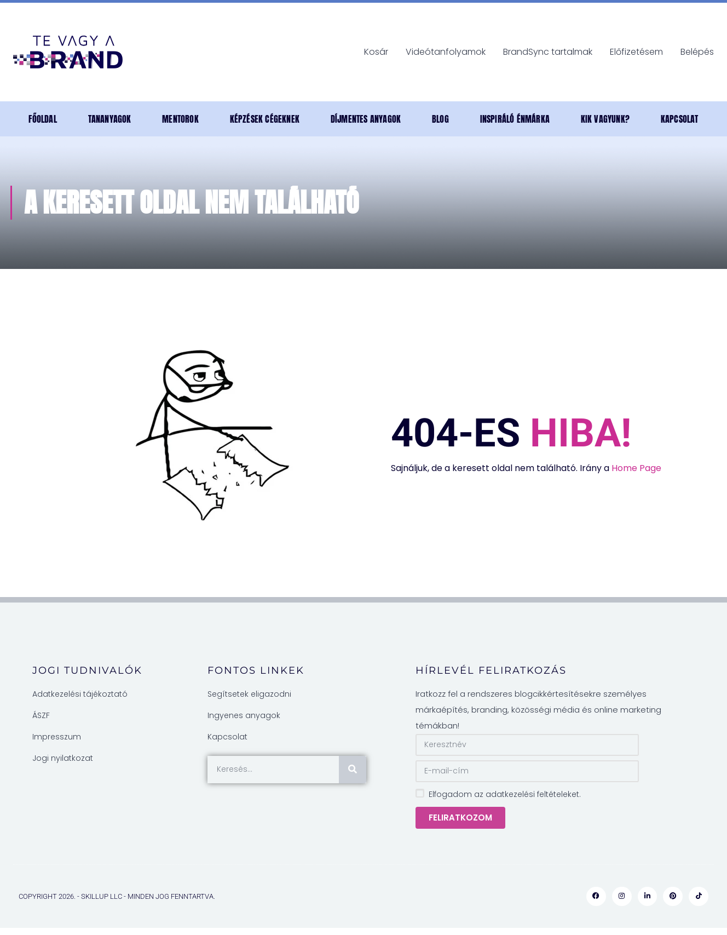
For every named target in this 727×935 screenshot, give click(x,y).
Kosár (376, 51)
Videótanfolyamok (446, 51)
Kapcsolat (680, 118)
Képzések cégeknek (264, 118)
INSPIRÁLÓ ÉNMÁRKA (515, 118)
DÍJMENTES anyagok (366, 118)
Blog (440, 118)
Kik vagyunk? (605, 118)
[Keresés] (352, 769)
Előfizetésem (636, 51)
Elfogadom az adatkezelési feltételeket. (505, 794)
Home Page (636, 468)
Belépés (697, 51)
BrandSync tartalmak (547, 51)
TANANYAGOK (109, 118)
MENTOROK (180, 118)
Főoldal (42, 118)
